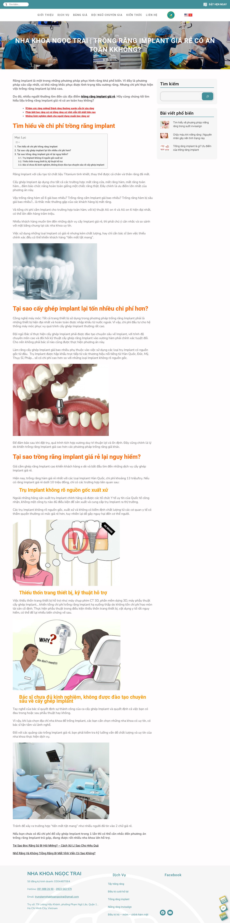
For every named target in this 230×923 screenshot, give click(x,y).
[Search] (207, 96)
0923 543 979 (64, 889)
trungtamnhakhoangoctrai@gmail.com (57, 896)
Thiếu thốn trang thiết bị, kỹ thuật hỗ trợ (43, 161)
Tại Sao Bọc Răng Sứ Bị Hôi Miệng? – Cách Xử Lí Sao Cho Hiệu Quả (56, 845)
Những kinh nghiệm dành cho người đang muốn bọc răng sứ (57, 116)
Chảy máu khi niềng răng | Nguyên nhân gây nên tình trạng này (192, 136)
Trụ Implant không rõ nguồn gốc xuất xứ (43, 158)
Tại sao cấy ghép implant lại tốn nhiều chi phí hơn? (44, 150)
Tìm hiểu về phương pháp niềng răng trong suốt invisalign (191, 124)
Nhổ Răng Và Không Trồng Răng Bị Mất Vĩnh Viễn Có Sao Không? (54, 853)
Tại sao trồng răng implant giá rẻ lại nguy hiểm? (42, 154)
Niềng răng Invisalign (120, 906)
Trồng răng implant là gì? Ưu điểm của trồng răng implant (192, 148)
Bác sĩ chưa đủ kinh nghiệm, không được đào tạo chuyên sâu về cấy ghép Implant (63, 165)
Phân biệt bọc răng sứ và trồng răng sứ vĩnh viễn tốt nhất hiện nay (61, 112)
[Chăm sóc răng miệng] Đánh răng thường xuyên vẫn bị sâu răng (60, 108)
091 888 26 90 (45, 889)
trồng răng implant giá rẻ (98, 96)
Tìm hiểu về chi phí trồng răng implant (37, 146)
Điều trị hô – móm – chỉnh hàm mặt (128, 914)
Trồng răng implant (118, 899)
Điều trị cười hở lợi (118, 891)
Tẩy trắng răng (116, 883)
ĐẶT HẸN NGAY (218, 4)
